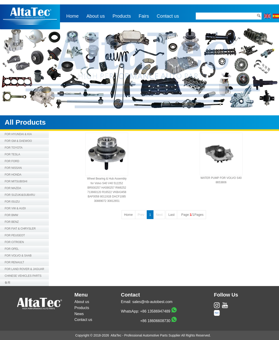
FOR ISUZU (12, 201)
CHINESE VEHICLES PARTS (23, 275)
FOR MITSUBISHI (16, 181)
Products (122, 16)
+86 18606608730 (155, 321)
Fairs (144, 16)
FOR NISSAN (13, 168)
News (79, 314)
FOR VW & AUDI (15, 208)
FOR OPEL (12, 248)
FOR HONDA (13, 174)
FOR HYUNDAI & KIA (18, 134)
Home (72, 16)
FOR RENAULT (14, 262)
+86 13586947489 (155, 311)
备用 (7, 282)
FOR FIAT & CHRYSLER (20, 228)
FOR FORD (12, 161)
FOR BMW (11, 215)
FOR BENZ (12, 221)
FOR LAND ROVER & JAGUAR (24, 269)
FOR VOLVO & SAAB (18, 255)
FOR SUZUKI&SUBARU (20, 195)
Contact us (168, 16)
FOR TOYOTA (14, 147)
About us (95, 16)
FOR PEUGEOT (15, 235)
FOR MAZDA (13, 188)
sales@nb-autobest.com (152, 302)
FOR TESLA (12, 154)
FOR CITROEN (14, 242)
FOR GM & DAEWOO (18, 141)
